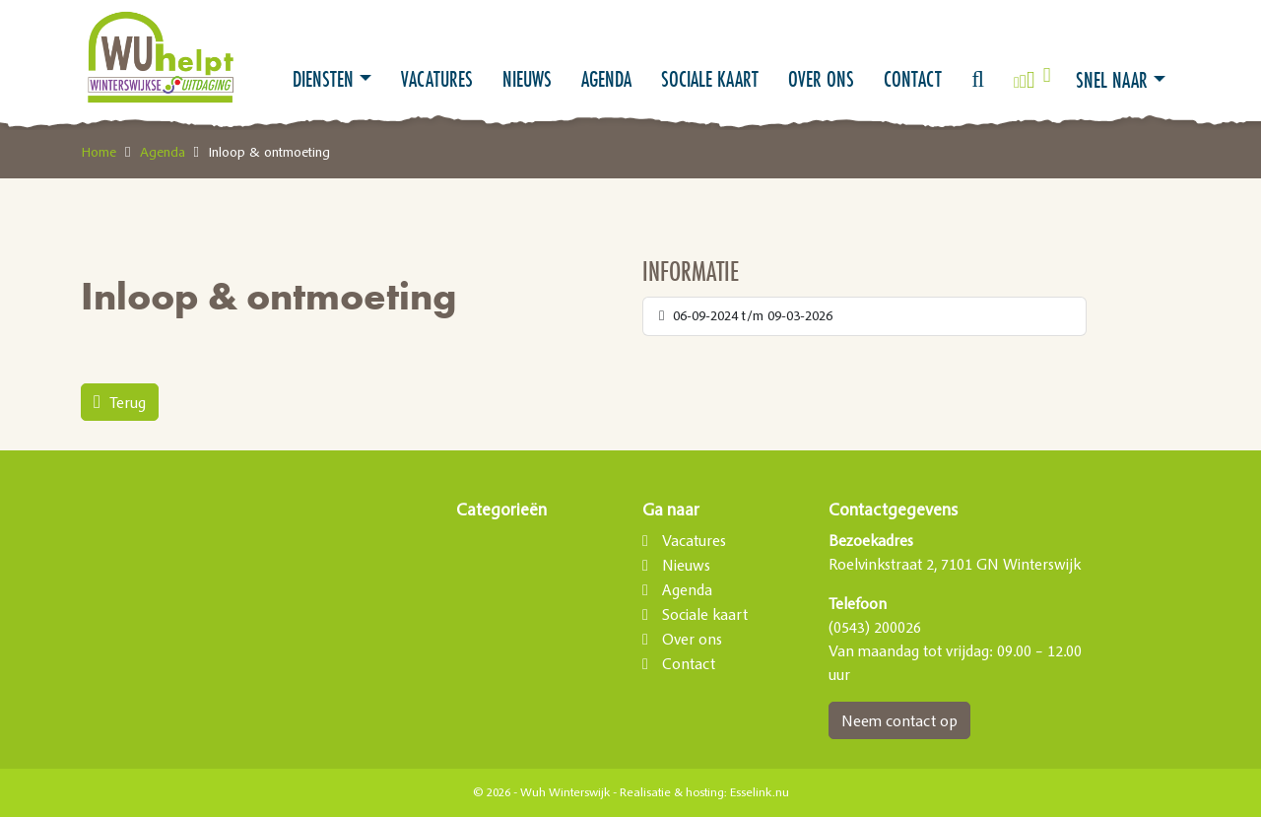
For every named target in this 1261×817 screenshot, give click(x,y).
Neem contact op (899, 720)
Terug (120, 402)
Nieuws (527, 79)
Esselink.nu (759, 792)
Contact (913, 79)
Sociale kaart (710, 79)
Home (98, 152)
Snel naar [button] (1112, 80)
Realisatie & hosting (672, 792)
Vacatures (437, 79)
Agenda (606, 79)
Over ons (821, 79)
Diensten (323, 79)
